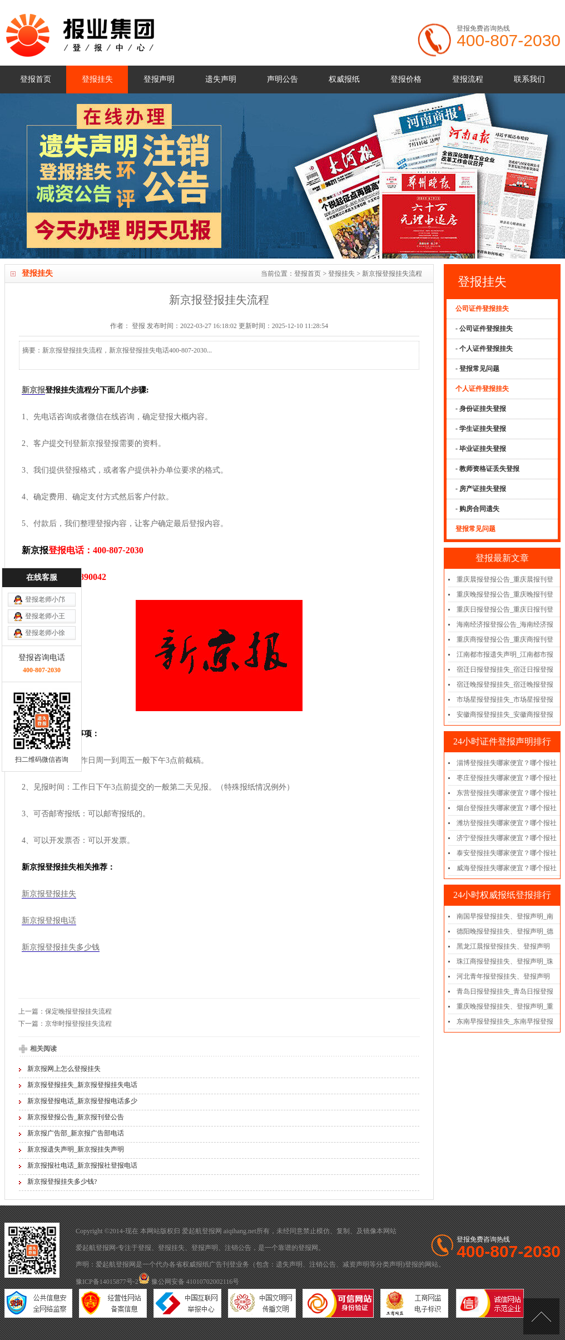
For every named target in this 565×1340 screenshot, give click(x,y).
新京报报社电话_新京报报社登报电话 (82, 1165)
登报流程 (467, 79)
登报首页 (35, 79)
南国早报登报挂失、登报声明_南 (505, 916)
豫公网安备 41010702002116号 (189, 1282)
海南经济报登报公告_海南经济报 (505, 624)
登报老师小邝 (45, 513)
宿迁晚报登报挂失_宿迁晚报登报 (505, 684)
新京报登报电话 (49, 920)
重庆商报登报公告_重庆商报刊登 (505, 639)
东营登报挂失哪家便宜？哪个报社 (507, 793)
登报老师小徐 (45, 546)
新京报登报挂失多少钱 (61, 947)
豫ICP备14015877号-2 (107, 1282)
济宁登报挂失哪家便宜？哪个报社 (507, 838)
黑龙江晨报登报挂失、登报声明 (503, 946)
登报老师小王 (45, 529)
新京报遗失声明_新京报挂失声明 (75, 1149)
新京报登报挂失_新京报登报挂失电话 (82, 1085)
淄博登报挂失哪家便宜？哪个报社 (507, 763)
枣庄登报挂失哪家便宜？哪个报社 (507, 778)
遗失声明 (220, 79)
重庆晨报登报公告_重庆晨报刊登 (505, 579)
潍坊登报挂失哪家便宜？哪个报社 (507, 823)
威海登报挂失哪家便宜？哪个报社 (507, 868)
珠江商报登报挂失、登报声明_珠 (505, 961)
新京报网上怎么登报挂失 (64, 1069)
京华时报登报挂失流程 (78, 1024)
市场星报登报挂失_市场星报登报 (505, 699)
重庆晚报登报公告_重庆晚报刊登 (505, 594)
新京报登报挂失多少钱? (62, 1181)
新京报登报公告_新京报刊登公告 (75, 1117)
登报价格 (406, 79)
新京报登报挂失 (49, 894)
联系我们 (529, 79)
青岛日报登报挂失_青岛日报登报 (505, 991)
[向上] (541, 1316)
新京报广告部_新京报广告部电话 (75, 1133)
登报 (144, 1248)
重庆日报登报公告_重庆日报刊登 (505, 609)
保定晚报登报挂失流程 (78, 1011)
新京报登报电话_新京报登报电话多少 (82, 1101)
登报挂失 (97, 79)
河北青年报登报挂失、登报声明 (503, 976)
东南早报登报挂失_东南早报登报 (505, 1021)
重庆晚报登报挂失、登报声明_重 (505, 1006)
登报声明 (159, 79)
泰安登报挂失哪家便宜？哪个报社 (507, 853)
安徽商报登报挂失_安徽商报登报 (505, 714)
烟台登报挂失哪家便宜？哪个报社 (507, 808)
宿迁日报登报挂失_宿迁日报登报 (505, 669)
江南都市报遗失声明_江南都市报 (505, 654)
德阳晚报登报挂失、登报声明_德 (505, 931)
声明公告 (282, 79)
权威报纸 (344, 79)
